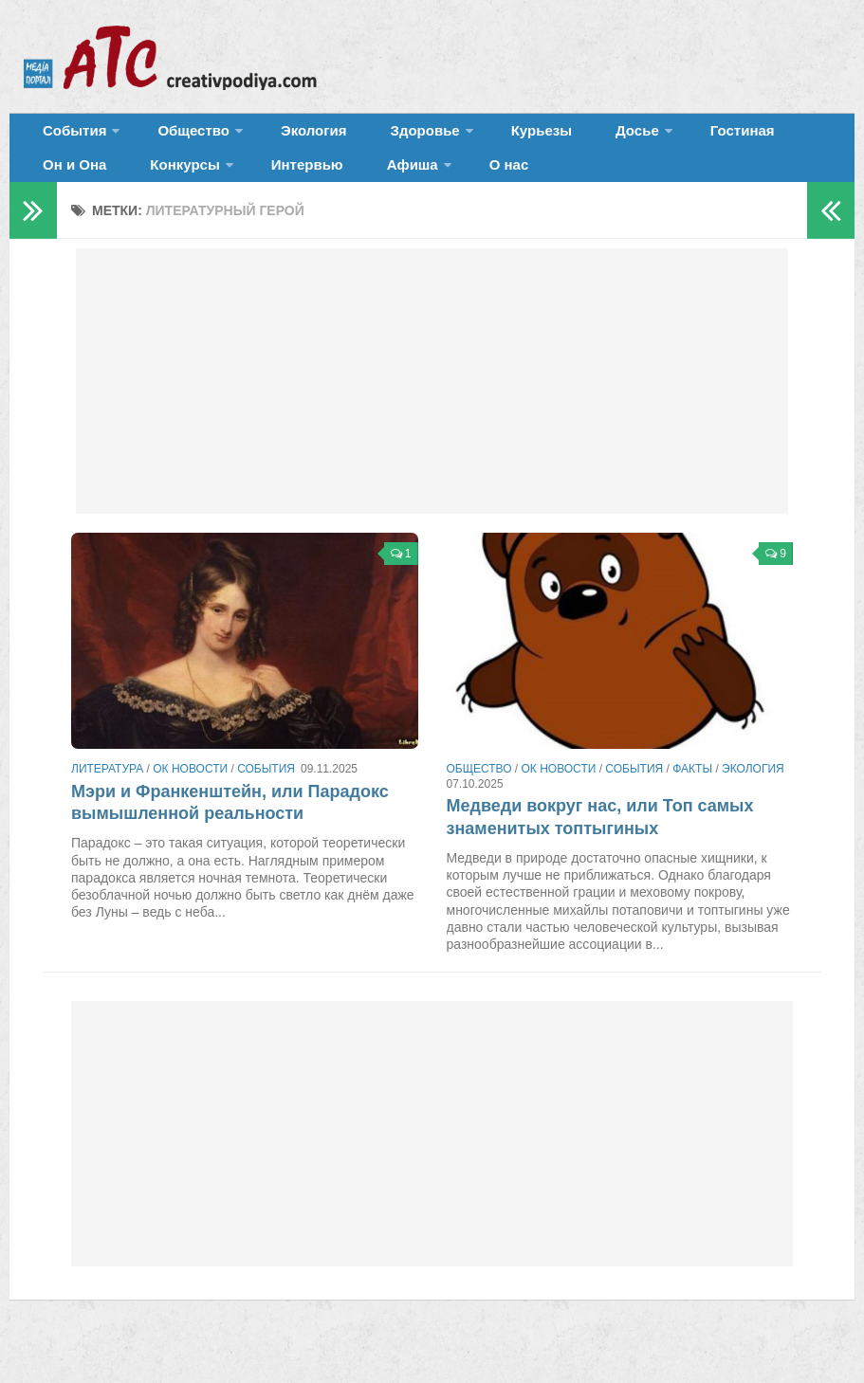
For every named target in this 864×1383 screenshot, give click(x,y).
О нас (352, 184)
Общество (175, 137)
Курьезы (480, 137)
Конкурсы (70, 184)
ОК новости (190, 795)
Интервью (178, 184)
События (68, 137)
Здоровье (377, 137)
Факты (692, 795)
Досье (557, 137)
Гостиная (651, 137)
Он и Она (742, 137)
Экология (284, 137)
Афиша (267, 184)
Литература (107, 795)
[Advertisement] (432, 407)
